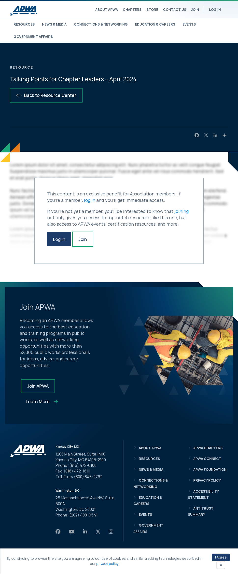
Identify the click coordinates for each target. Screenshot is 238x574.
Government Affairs (33, 36)
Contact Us (174, 9)
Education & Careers (155, 24)
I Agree (221, 557)
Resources (24, 24)
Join (195, 9)
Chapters (132, 9)
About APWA (106, 9)
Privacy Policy (207, 480)
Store (152, 9)
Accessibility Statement (203, 494)
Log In (215, 9)
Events (189, 24)
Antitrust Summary (200, 511)
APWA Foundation (209, 469)
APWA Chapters (208, 447)
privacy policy (107, 563)
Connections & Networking (101, 24)
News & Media (54, 24)
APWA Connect (207, 458)
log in (89, 200)
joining (181, 211)
